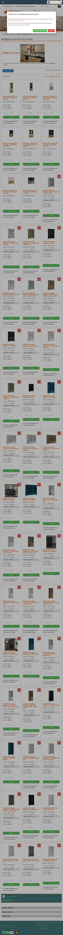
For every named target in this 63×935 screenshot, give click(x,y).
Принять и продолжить (40, 30)
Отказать (51, 30)
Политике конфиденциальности (16, 20)
